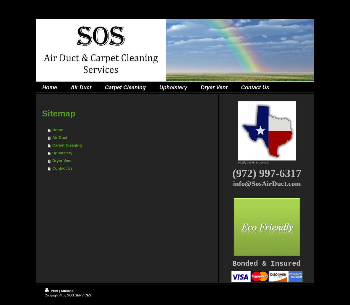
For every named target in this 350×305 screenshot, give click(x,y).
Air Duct (59, 137)
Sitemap (67, 291)
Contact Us (62, 168)
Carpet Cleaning (67, 145)
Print (52, 291)
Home (57, 130)
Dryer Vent (62, 160)
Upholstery (62, 153)
